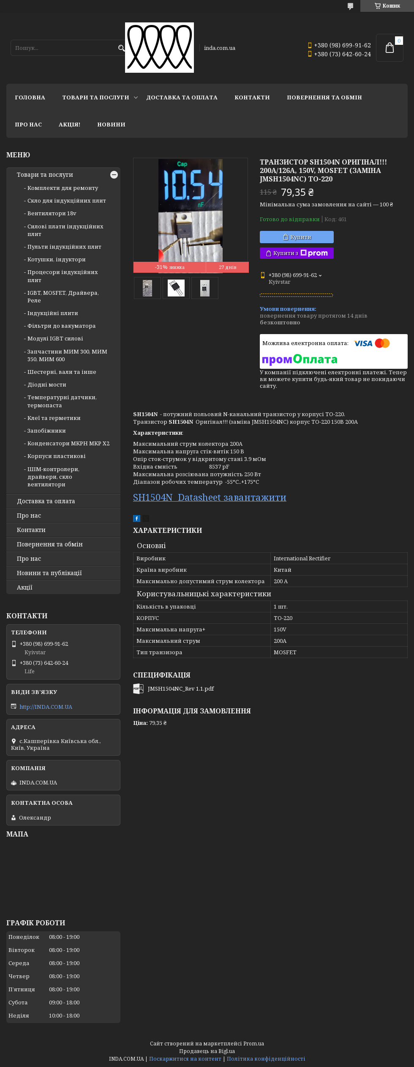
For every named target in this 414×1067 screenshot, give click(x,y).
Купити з (300, 253)
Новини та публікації (49, 573)
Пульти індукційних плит (64, 246)
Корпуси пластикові (56, 456)
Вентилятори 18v (51, 213)
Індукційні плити (52, 313)
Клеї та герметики (54, 418)
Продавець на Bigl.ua (207, 1051)
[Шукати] (121, 48)
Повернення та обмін (324, 97)
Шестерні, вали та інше (61, 372)
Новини (111, 124)
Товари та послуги (95, 97)
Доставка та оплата (182, 97)
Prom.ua (253, 1043)
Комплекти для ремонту (62, 188)
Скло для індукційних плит (66, 200)
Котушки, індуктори (56, 259)
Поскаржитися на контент (185, 1058)
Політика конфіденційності (266, 1058)
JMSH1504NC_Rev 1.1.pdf (181, 688)
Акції (25, 587)
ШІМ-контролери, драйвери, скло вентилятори (53, 476)
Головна (30, 97)
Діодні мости (46, 384)
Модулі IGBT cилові (55, 338)
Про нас (28, 124)
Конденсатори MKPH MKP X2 (68, 443)
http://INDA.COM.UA (45, 706)
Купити (300, 237)
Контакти (252, 97)
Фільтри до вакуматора (61, 325)
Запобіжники (46, 430)
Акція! (69, 124)
